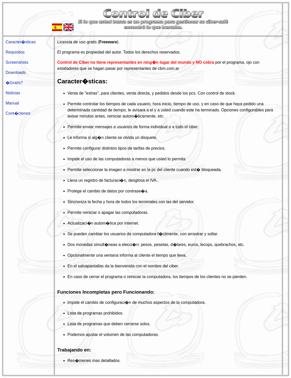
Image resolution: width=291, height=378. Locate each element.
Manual (12, 103)
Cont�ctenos (18, 113)
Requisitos (15, 52)
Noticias (13, 93)
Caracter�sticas (21, 42)
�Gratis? (14, 83)
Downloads (16, 72)
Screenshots (17, 62)
